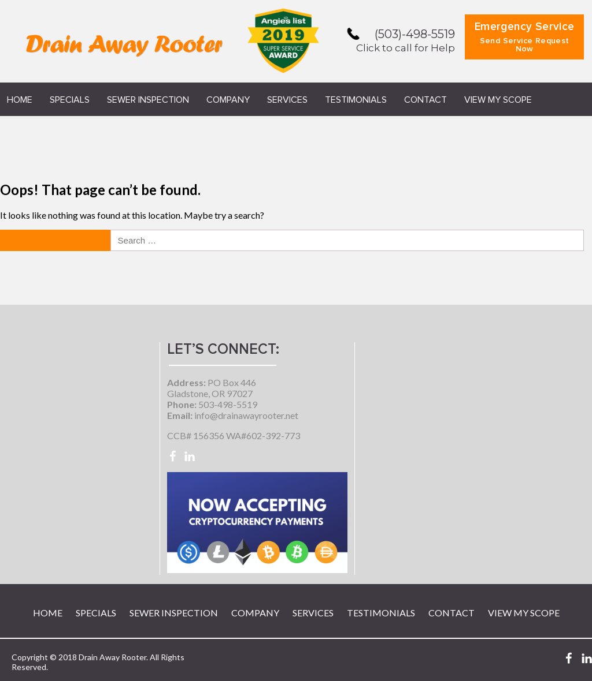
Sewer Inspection (148, 99)
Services (287, 99)
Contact (425, 99)
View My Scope (498, 99)
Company (228, 99)
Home (19, 99)
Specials (70, 99)
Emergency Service (524, 37)
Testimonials (356, 99)
